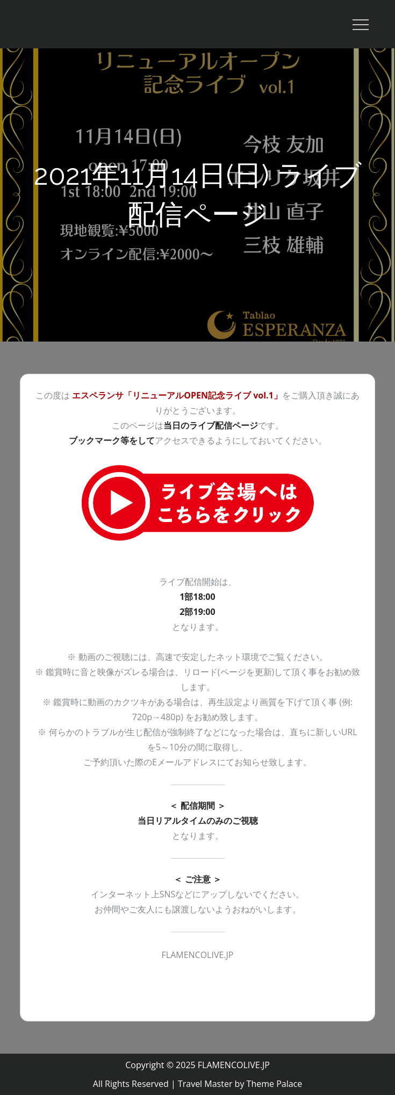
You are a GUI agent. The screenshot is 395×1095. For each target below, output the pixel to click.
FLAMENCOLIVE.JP (234, 1065)
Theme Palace (275, 1084)
